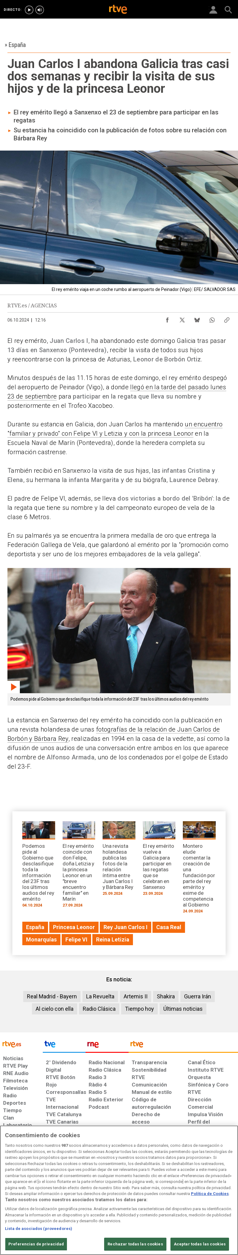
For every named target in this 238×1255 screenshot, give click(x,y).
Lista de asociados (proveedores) (38, 1228)
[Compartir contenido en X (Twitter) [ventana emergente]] (182, 318)
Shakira (166, 996)
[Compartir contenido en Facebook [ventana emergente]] (167, 318)
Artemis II (136, 996)
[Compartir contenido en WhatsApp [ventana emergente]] (212, 318)
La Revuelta (100, 996)
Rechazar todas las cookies (135, 1244)
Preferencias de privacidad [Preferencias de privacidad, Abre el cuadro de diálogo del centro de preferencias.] (36, 1244)
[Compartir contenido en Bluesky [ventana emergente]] (197, 318)
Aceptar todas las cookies (200, 1244)
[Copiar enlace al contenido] (226, 318)
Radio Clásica (99, 1008)
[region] (119, 1190)
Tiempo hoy (139, 1008)
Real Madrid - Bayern (52, 996)
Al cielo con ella (54, 1008)
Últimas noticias (183, 1008)
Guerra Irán (197, 996)
